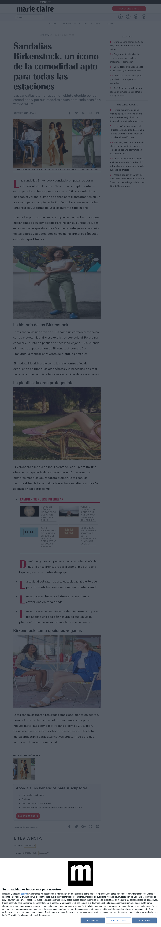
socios (24, 894)
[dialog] (80, 892)
